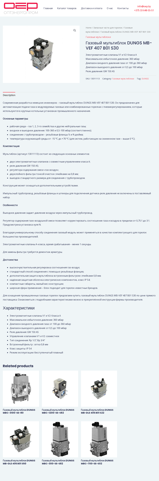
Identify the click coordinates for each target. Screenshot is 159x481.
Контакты (122, 8)
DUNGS (145, 78)
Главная (48, 8)
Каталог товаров (66, 8)
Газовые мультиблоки (98, 37)
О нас (110, 8)
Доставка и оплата (91, 8)
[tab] (9, 95)
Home (89, 27)
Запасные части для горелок (107, 27)
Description (9, 95)
